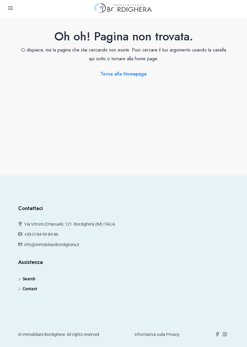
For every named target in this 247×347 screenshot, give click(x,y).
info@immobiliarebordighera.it (51, 244)
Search (29, 278)
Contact (30, 288)
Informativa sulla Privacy (157, 334)
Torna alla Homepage (123, 74)
